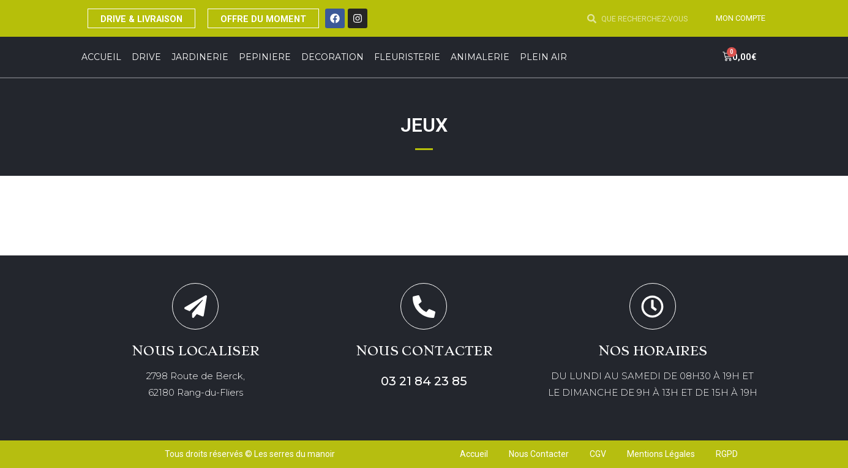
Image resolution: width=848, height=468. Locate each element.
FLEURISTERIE (407, 56)
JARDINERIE (199, 56)
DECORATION (332, 56)
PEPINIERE (265, 56)
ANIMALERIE (480, 56)
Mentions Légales (661, 454)
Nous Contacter (539, 454)
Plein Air (543, 56)
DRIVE (146, 56)
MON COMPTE (737, 18)
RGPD (727, 454)
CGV (598, 454)
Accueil (101, 56)
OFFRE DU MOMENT (282, 18)
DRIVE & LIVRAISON (148, 18)
